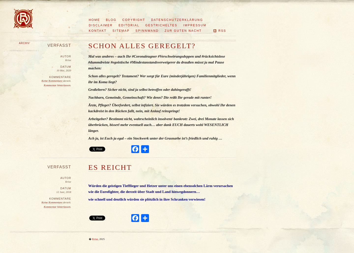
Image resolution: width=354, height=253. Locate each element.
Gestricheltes (161, 25)
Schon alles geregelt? (142, 46)
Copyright (133, 20)
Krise (95, 238)
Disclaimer (101, 25)
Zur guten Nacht (183, 30)
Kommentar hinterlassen (57, 85)
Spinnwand (147, 30)
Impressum (194, 25)
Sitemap (121, 30)
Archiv (24, 43)
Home (94, 20)
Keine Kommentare (52, 80)
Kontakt (98, 30)
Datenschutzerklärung (177, 20)
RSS (222, 30)
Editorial (128, 25)
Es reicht (110, 167)
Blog (111, 20)
